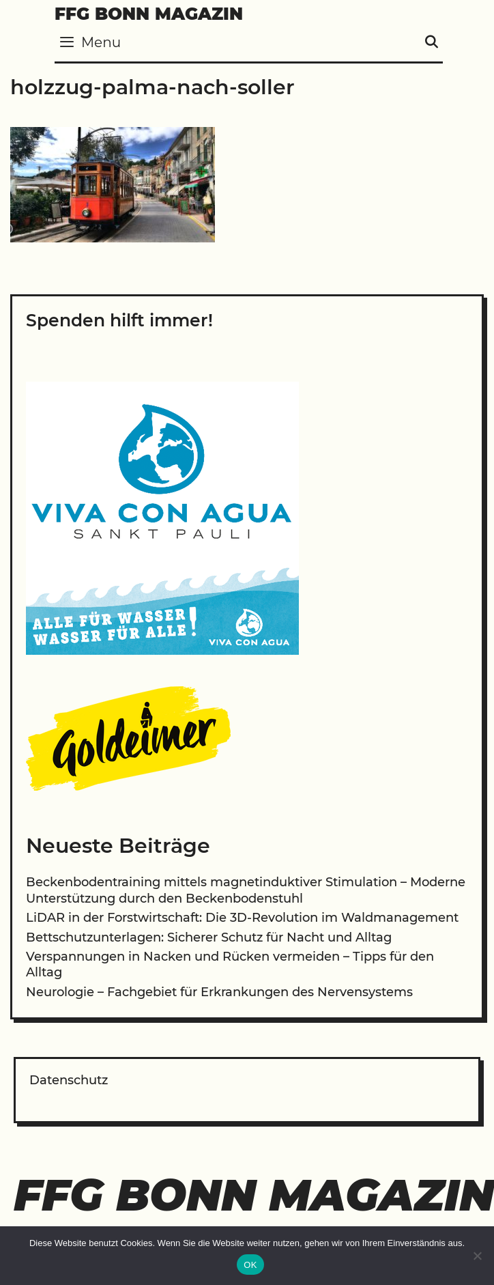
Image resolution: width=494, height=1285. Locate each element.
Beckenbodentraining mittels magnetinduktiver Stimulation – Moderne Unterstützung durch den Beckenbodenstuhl (245, 890)
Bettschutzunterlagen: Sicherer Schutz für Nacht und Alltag (209, 937)
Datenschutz (68, 1080)
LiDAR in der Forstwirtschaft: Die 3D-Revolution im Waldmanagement (242, 917)
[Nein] (477, 1255)
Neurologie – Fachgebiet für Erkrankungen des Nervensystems (219, 992)
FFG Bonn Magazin (149, 13)
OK (250, 1265)
